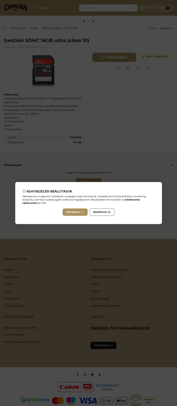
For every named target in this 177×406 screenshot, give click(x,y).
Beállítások (102, 212)
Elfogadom (75, 212)
